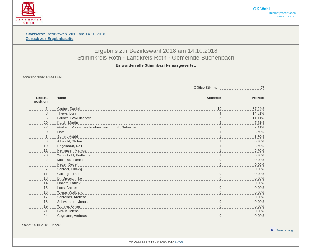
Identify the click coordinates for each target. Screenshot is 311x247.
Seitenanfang (281, 230)
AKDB (179, 242)
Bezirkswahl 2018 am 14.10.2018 (65, 34)
